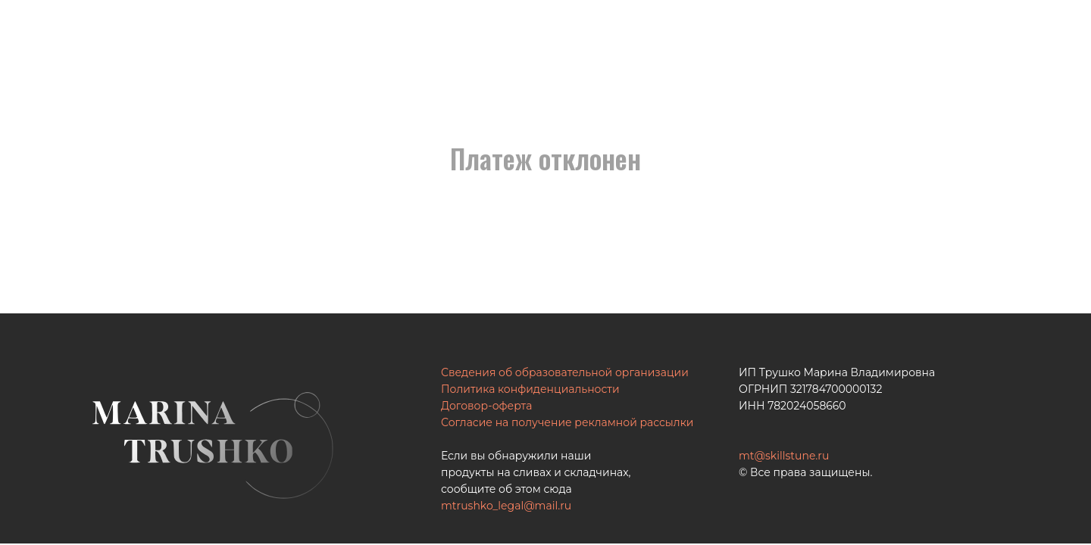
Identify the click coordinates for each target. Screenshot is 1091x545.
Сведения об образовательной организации (565, 372)
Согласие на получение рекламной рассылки (567, 422)
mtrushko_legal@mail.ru (506, 505)
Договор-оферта (486, 406)
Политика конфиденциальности (530, 389)
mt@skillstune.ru (784, 455)
